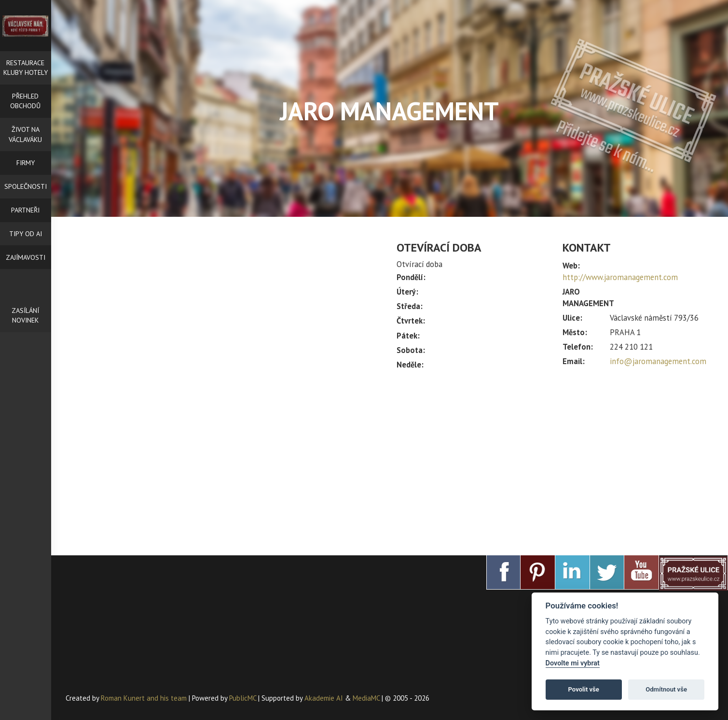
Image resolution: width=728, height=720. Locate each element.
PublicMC (242, 698)
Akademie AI (323, 698)
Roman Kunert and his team (145, 698)
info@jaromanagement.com (658, 361)
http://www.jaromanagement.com (620, 277)
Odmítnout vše (666, 689)
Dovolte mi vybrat (573, 663)
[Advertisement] (555, 458)
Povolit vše (583, 689)
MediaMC (366, 698)
